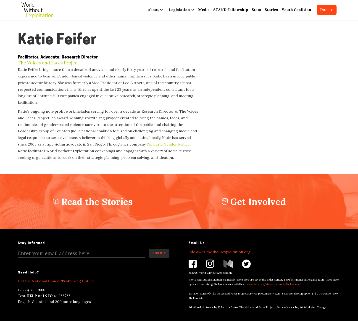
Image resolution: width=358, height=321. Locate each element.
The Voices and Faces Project (48, 63)
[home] (37, 10)
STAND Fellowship (230, 9)
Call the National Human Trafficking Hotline (56, 281)
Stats (256, 9)
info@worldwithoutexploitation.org (219, 251)
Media (204, 9)
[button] (154, 10)
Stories (271, 9)
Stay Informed (31, 243)
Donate (326, 9)
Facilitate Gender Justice (168, 144)
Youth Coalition (296, 9)
